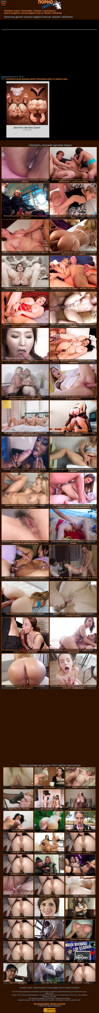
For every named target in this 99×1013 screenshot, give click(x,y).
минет (49, 79)
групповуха (11, 79)
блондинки (41, 79)
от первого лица (60, 79)
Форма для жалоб (58, 1004)
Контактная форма (41, 1004)
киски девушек (22, 79)
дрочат (33, 79)
